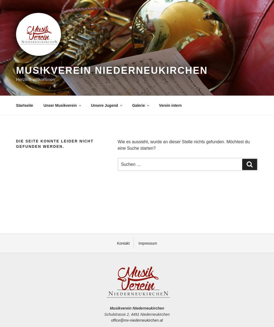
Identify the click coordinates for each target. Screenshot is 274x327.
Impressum (148, 243)
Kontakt (123, 243)
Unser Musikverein (63, 105)
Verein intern (170, 105)
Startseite (24, 105)
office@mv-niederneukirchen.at (137, 320)
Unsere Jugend (107, 105)
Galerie (141, 105)
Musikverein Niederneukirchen (112, 70)
